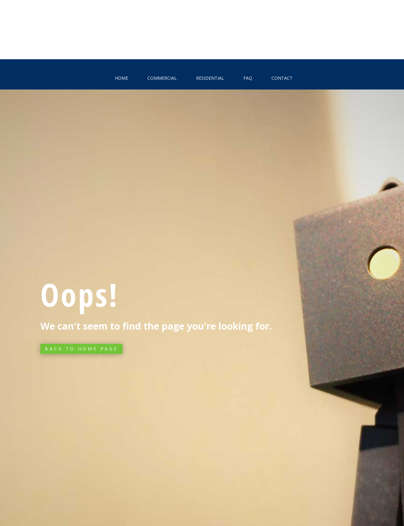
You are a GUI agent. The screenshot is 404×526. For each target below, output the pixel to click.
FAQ (247, 78)
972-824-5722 (325, 34)
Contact (282, 78)
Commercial (162, 78)
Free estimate (70, 35)
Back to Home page (81, 349)
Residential (210, 78)
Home (121, 78)
